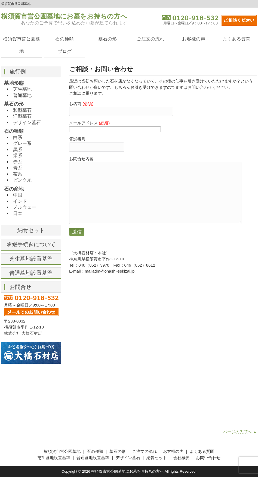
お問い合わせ (208, 457)
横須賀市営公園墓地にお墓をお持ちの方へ (64, 16)
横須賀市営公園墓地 (21, 44)
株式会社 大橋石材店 (23, 333)
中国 (17, 194)
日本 (17, 213)
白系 (17, 137)
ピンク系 (22, 180)
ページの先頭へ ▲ (240, 431)
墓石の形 (107, 38)
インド (20, 201)
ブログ (65, 51)
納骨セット (31, 230)
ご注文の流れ (150, 38)
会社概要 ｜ (184, 457)
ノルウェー (24, 207)
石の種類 (64, 38)
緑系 (17, 155)
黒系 (17, 149)
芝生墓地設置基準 (31, 259)
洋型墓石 (22, 116)
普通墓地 (22, 95)
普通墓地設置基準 (31, 273)
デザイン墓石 (27, 122)
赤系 (17, 161)
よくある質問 (236, 38)
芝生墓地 (22, 89)
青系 (17, 167)
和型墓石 (22, 110)
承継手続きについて (31, 244)
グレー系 (22, 143)
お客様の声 (193, 38)
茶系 (17, 174)
